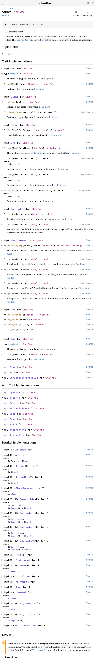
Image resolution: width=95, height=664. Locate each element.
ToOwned (20, 592)
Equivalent (27, 513)
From (18, 554)
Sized (17, 164)
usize (38, 24)
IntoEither (22, 576)
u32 (26, 324)
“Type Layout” (38, 650)
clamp (11, 190)
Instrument (22, 560)
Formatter (39, 130)
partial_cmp (15, 245)
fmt (10, 130)
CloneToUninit (25, 488)
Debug (14, 125)
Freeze (14, 403)
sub (10, 354)
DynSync (15, 397)
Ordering (55, 148)
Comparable (27, 499)
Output (14, 73)
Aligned (20, 449)
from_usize (14, 314)
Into (23, 565)
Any (17, 454)
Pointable (22, 581)
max (10, 158)
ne (9, 224)
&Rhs (33, 224)
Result (62, 130)
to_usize (13, 319)
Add (13, 68)
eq (9, 214)
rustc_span (7, 8)
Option (65, 245)
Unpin (13, 424)
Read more (38, 88)
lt (9, 259)
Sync (12, 419)
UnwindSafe (17, 435)
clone (11, 101)
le (9, 269)
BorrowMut (22, 477)
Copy (12, 367)
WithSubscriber (25, 625)
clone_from (14, 112)
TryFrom (25, 603)
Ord (13, 142)
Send (12, 413)
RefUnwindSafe (19, 408)
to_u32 (12, 329)
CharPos (45, 3)
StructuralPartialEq (24, 377)
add (10, 84)
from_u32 (13, 324)
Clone (14, 96)
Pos (13, 309)
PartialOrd (18, 240)
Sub (13, 338)
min (10, 174)
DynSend (15, 392)
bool (51, 214)
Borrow (19, 466)
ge (9, 293)
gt (9, 283)
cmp (10, 148)
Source (5, 15)
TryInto (25, 614)
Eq (11, 372)
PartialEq (17, 209)
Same (18, 587)
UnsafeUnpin (18, 429)
